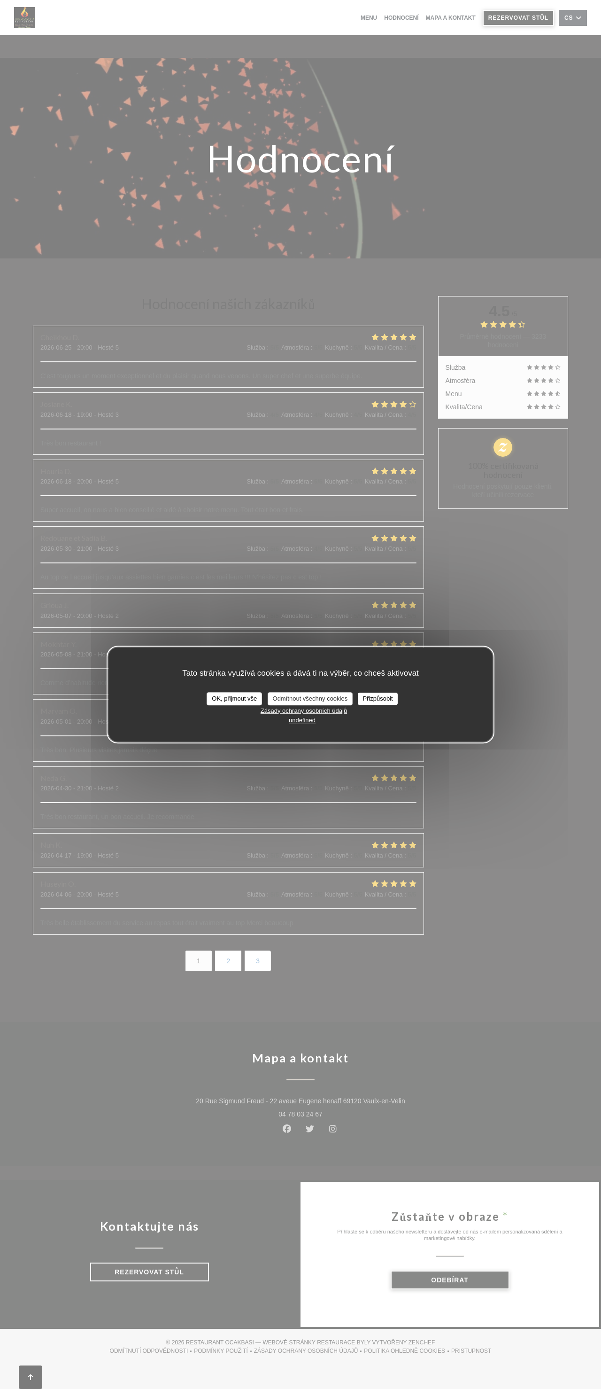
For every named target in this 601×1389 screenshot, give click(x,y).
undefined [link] (302, 720)
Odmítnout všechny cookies (310, 698)
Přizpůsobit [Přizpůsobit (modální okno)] (377, 698)
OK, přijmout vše (234, 698)
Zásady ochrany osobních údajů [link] (304, 710)
